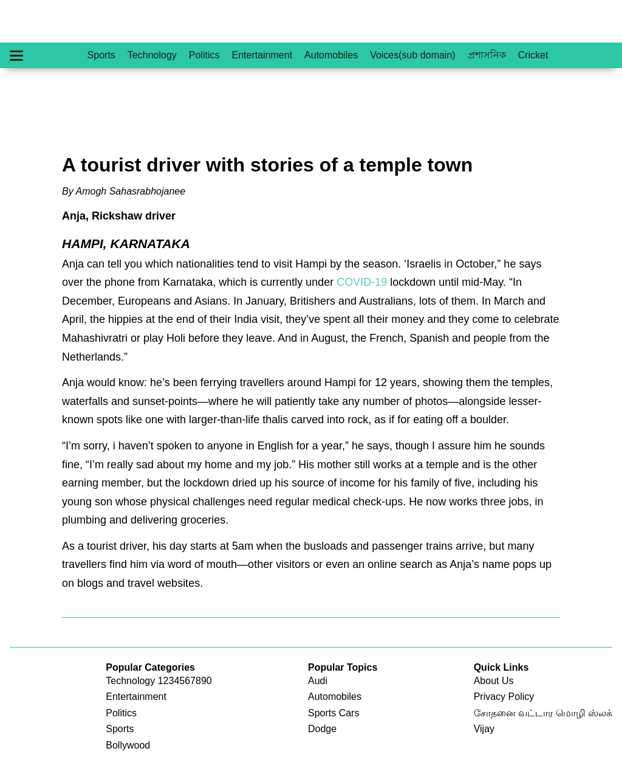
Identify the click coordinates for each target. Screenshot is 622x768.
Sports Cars (333, 713)
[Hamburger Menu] (16, 55)
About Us (494, 681)
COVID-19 (362, 282)
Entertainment (261, 55)
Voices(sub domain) (413, 55)
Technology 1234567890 (158, 681)
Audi (317, 681)
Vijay (484, 729)
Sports (101, 55)
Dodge (322, 729)
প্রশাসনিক (487, 55)
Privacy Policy (504, 696)
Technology (152, 55)
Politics (204, 55)
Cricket (533, 55)
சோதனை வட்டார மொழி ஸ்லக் (543, 713)
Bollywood (128, 745)
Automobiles (331, 55)
